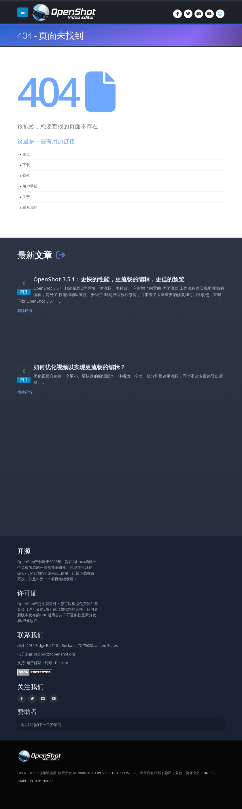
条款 (178, 773)
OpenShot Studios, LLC (116, 773)
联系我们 (29, 207)
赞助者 (27, 711)
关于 (26, 196)
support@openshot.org (54, 654)
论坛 (48, 662)
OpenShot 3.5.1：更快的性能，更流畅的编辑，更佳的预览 (108, 279)
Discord (61, 662)
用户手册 (29, 186)
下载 (26, 164)
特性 (26, 175)
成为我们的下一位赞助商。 (42, 724)
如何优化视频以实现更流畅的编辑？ (79, 367)
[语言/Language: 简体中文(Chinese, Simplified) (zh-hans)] (220, 14)
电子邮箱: (34, 662)
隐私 (168, 773)
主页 (26, 154)
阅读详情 (25, 310)
